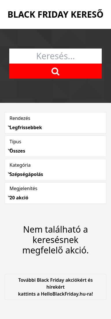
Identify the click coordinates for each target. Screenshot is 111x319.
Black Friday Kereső (55, 14)
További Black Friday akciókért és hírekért (55, 287)
